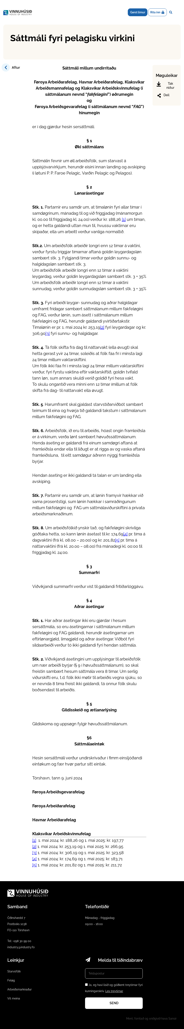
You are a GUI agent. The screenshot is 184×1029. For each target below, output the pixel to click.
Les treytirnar (114, 991)
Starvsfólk (14, 971)
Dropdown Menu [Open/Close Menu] (177, 12)
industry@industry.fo (21, 947)
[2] (102, 327)
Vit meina (13, 998)
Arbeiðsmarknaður (19, 989)
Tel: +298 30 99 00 (19, 941)
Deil (163, 95)
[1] (124, 219)
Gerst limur (137, 12)
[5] (117, 540)
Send (114, 1003)
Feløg (11, 980)
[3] (47, 333)
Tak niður (165, 86)
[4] (125, 534)
